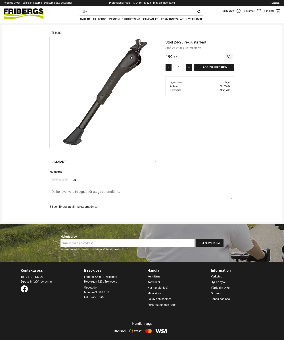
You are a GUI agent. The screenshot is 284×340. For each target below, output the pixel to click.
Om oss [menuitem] (216, 293)
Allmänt (59, 161)
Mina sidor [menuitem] (154, 293)
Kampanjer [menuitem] (150, 19)
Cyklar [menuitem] (85, 19)
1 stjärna (53, 179)
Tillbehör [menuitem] (99, 19)
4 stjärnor (63, 179)
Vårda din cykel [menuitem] (220, 287)
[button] (254, 11)
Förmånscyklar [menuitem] (172, 19)
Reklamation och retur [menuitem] (161, 304)
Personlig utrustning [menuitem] (124, 19)
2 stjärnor (56, 179)
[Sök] (199, 12)
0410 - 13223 (143, 2)
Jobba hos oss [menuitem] (220, 299)
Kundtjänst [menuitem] (154, 276)
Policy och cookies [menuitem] (159, 299)
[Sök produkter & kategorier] (137, 12)
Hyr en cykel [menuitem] (195, 19)
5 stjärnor (66, 179)
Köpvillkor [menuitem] (153, 282)
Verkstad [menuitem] (216, 276)
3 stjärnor (59, 179)
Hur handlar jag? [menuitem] (157, 287)
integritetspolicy (113, 249)
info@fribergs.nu (165, 2)
